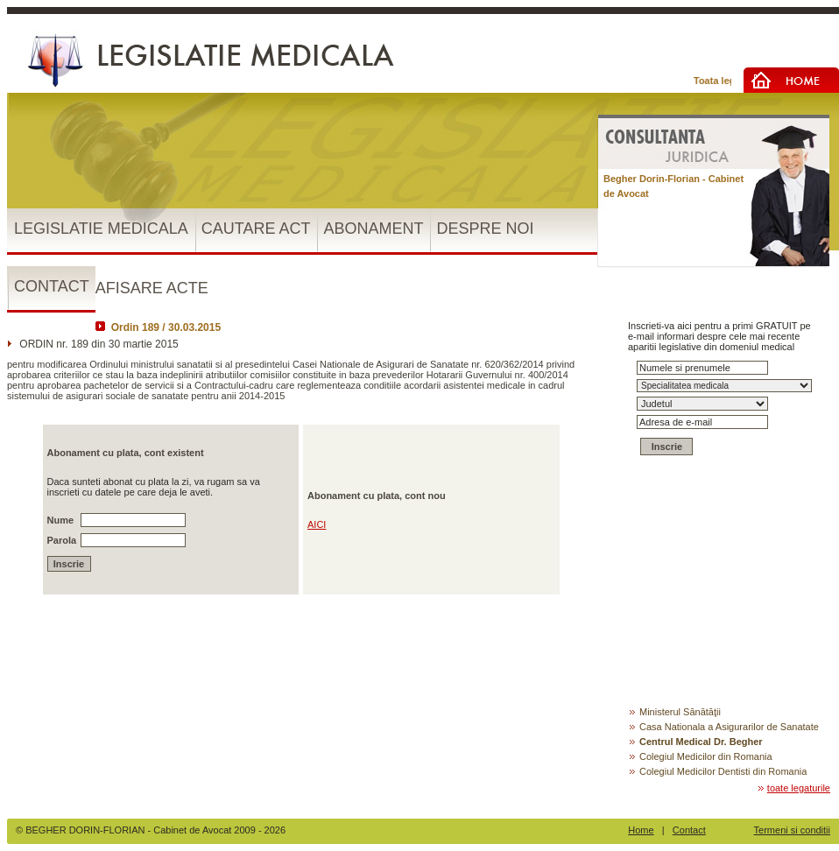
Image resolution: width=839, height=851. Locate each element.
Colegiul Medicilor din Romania (700, 756)
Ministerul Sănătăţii (674, 712)
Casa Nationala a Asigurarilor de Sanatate (723, 726)
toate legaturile (793, 788)
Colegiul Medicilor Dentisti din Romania (717, 771)
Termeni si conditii (792, 830)
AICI (316, 524)
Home (640, 830)
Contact (689, 830)
